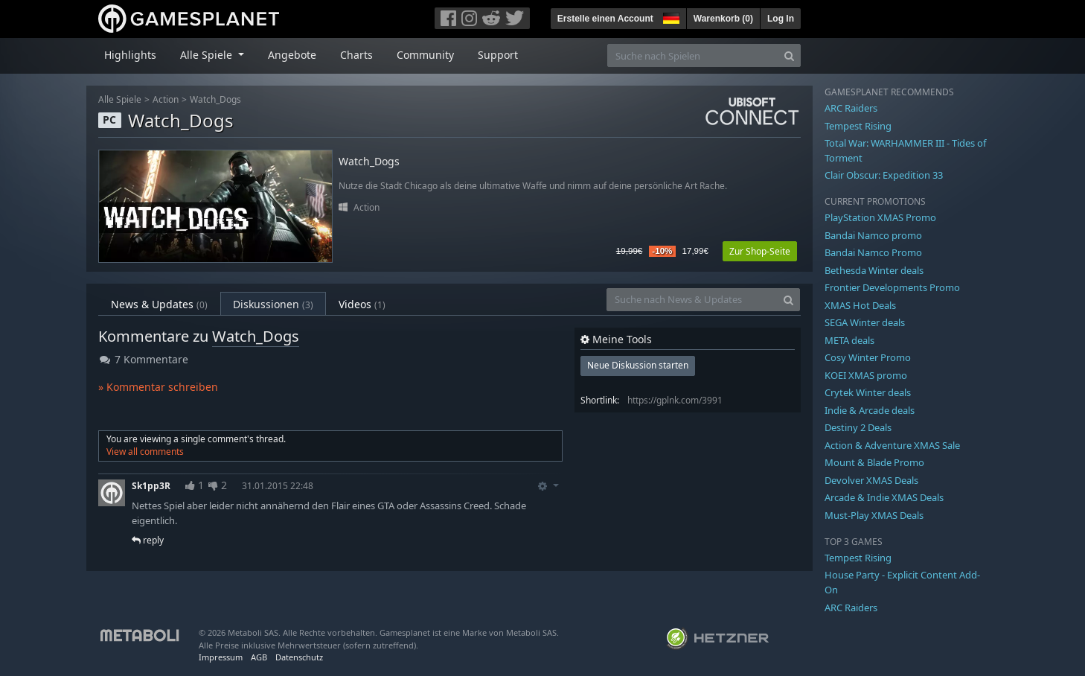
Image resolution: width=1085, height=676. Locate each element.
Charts (356, 55)
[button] (669, 16)
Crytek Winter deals (868, 392)
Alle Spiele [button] (207, 55)
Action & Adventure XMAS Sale (892, 445)
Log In (780, 18)
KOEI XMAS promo (866, 375)
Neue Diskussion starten (637, 365)
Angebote (292, 55)
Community (425, 55)
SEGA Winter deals (865, 322)
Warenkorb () (723, 18)
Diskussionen (273, 304)
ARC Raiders (851, 108)
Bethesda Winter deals (874, 270)
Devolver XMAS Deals (871, 480)
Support (498, 55)
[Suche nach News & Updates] (692, 299)
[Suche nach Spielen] (692, 55)
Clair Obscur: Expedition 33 (884, 175)
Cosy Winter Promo (868, 357)
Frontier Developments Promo (892, 287)
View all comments (145, 451)
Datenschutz (299, 657)
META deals (849, 340)
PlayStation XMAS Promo (880, 217)
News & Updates (159, 304)
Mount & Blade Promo (874, 462)
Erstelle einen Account (605, 18)
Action (166, 99)
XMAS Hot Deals (860, 305)
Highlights (130, 55)
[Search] (789, 55)
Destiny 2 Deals (858, 427)
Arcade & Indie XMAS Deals (884, 497)
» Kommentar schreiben (158, 387)
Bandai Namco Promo (873, 252)
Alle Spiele (119, 99)
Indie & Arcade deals (870, 410)
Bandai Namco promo (873, 235)
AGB (259, 657)
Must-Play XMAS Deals (874, 515)
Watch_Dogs (215, 99)
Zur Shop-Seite (759, 251)
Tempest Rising (858, 126)
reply (148, 540)
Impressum (221, 657)
